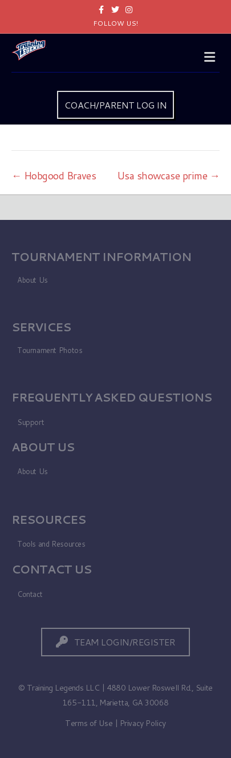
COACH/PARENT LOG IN (115, 104)
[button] (116, 642)
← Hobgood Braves (53, 175)
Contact (29, 594)
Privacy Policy (143, 723)
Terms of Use (88, 723)
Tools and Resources (51, 544)
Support (30, 422)
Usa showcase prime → (168, 175)
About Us (32, 280)
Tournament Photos (49, 350)
